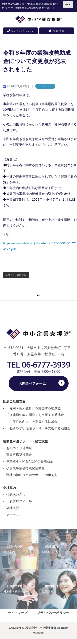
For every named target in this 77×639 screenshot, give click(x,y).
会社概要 (12, 508)
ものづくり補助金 (19, 448)
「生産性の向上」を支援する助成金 (32, 421)
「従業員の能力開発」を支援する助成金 (35, 415)
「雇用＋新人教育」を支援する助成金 (33, 408)
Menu (68, 4)
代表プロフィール (19, 501)
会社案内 (9, 488)
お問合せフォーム (32, 383)
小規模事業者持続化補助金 (25, 468)
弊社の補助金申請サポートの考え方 (32, 475)
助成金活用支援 (14, 401)
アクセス (12, 514)
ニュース (45, 86)
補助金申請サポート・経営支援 (25, 441)
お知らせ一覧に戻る (16, 275)
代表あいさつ (15, 494)
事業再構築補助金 (19, 454)
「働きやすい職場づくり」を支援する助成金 (38, 428)
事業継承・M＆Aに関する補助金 (29, 461)
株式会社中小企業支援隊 (40, 627)
